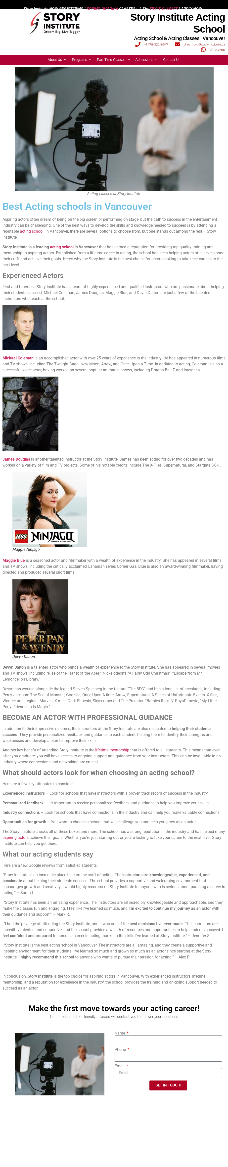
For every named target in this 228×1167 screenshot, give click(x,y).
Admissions (147, 60)
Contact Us (171, 60)
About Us (57, 60)
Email (120, 1066)
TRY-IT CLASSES (163, 4)
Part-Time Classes (114, 60)
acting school (32, 231)
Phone (121, 1050)
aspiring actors (15, 837)
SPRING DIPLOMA (102, 4)
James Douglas (16, 459)
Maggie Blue (13, 560)
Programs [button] (82, 60)
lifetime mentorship (112, 750)
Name (120, 1033)
